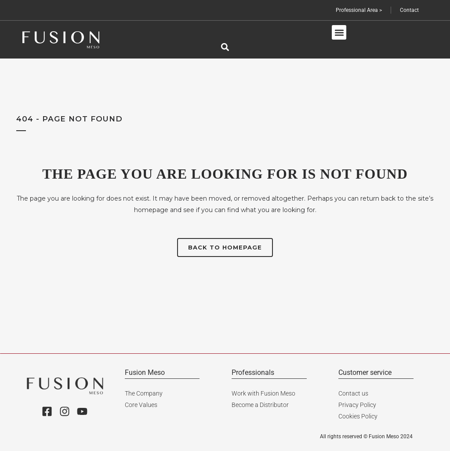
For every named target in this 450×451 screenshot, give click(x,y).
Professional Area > (359, 10)
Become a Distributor (260, 404)
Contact (409, 10)
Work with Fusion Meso (263, 393)
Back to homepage (225, 247)
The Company (144, 393)
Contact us (353, 393)
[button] (339, 32)
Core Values (141, 404)
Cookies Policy (357, 416)
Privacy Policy (357, 404)
